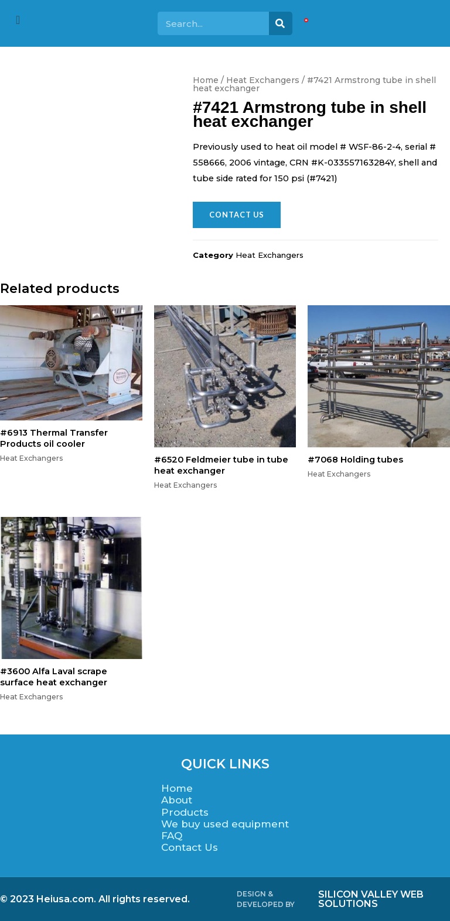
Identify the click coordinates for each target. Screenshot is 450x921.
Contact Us (189, 847)
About (176, 800)
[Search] (280, 23)
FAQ (171, 835)
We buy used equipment (225, 823)
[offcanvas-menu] (18, 20)
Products (185, 811)
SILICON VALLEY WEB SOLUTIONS (371, 898)
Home (206, 80)
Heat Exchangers (262, 80)
